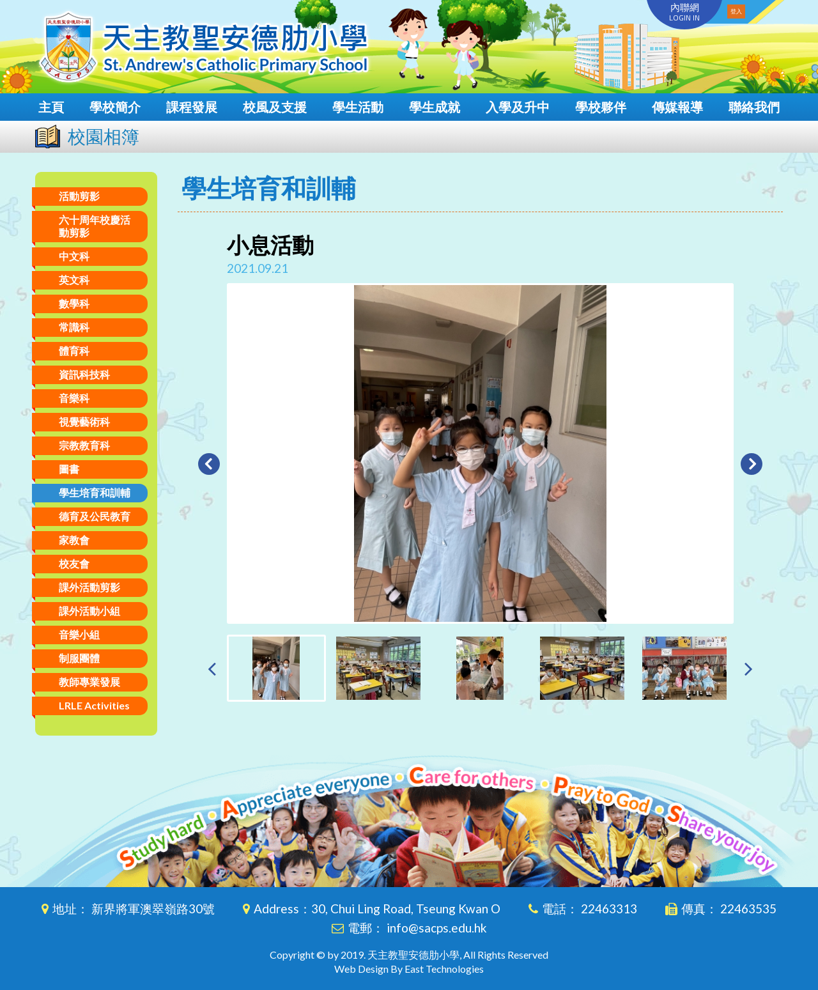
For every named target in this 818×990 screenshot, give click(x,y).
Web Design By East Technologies (409, 969)
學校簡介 (115, 106)
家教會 (74, 540)
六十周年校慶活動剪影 (94, 225)
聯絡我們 (754, 106)
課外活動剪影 (89, 587)
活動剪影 (79, 196)
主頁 (51, 106)
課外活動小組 (89, 611)
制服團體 (79, 658)
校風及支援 (275, 106)
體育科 (74, 350)
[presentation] (212, 668)
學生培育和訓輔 (94, 492)
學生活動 (357, 106)
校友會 (74, 563)
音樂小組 (79, 634)
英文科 (74, 280)
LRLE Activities (94, 705)
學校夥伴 (600, 106)
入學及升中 (518, 106)
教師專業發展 (89, 682)
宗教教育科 (84, 445)
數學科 (74, 303)
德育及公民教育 (94, 516)
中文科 (74, 256)
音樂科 (74, 398)
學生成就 (434, 106)
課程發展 (191, 106)
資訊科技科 (84, 374)
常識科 (74, 327)
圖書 (69, 469)
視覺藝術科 (84, 421)
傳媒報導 (677, 106)
